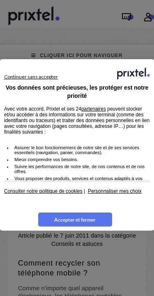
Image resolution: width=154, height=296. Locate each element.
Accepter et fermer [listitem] (75, 219)
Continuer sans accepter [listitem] (31, 77)
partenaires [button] (93, 109)
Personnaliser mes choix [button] (115, 191)
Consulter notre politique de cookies (43, 191)
